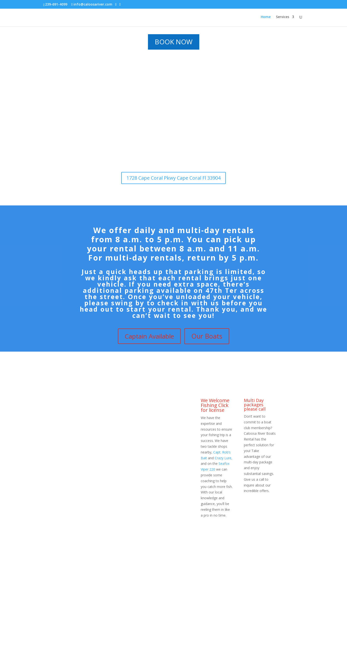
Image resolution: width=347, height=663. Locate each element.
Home (266, 17)
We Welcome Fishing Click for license (215, 405)
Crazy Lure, (223, 458)
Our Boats (206, 336)
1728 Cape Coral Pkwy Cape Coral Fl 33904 (173, 178)
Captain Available (149, 336)
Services (282, 17)
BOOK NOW (174, 41)
